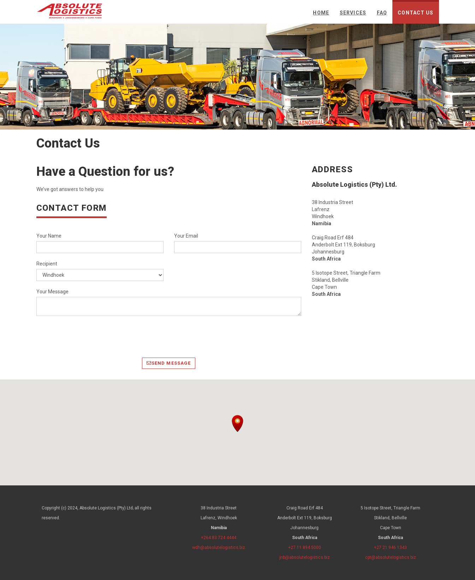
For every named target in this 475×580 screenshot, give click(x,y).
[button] (237, 423)
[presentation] (90, 337)
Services (353, 13)
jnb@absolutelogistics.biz (304, 557)
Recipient (46, 264)
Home (321, 13)
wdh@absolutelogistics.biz (218, 547)
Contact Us (415, 13)
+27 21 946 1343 (390, 547)
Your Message (52, 291)
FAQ (382, 13)
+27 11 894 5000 (304, 547)
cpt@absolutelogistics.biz (390, 557)
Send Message (169, 363)
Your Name (48, 236)
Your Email (186, 236)
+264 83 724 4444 (218, 537)
